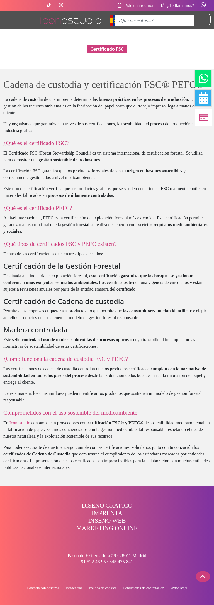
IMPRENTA (107, 513)
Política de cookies (102, 588)
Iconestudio (19, 422)
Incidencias (74, 588)
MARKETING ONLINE (106, 528)
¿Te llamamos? (178, 5)
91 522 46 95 (93, 561)
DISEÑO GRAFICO (107, 505)
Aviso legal (179, 588)
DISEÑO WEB (107, 520)
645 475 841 (121, 561)
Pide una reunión (136, 5)
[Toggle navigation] (203, 19)
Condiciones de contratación (143, 588)
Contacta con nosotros (43, 588)
